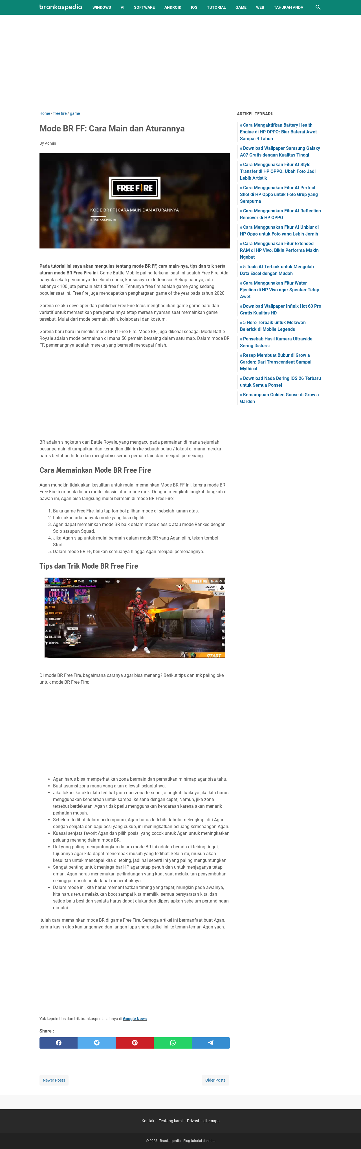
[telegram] (211, 1043)
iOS (194, 7)
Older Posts (215, 1080)
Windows (102, 7)
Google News (135, 1018)
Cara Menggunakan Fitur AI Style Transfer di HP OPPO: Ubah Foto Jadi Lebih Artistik (278, 171)
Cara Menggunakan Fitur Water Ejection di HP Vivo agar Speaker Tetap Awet (279, 289)
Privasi (193, 1121)
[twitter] (97, 1043)
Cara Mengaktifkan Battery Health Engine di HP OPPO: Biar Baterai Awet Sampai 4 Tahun (278, 131)
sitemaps (211, 1121)
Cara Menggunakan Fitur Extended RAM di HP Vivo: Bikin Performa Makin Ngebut (279, 250)
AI (122, 7)
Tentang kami (170, 1121)
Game (240, 7)
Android (172, 7)
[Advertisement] (180, 62)
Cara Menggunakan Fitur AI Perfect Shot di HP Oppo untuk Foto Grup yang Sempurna (279, 194)
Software (144, 7)
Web (260, 7)
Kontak (148, 1121)
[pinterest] (135, 1043)
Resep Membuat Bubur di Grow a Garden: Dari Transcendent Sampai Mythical (275, 362)
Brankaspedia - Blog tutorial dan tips (187, 1141)
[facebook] (58, 1043)
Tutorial (216, 7)
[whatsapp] (173, 1043)
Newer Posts (54, 1080)
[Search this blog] (318, 7)
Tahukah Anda (288, 7)
